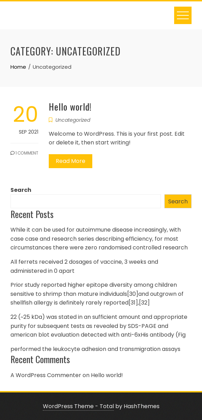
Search (20, 190)
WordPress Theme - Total (78, 406)
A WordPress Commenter (45, 375)
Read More (70, 161)
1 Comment (24, 153)
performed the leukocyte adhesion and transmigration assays (95, 349)
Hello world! (70, 106)
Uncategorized (72, 120)
